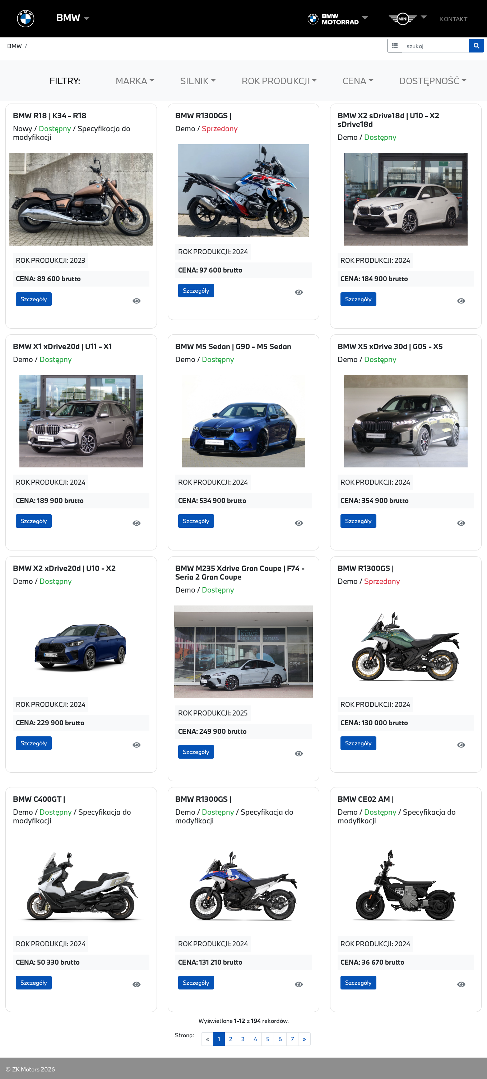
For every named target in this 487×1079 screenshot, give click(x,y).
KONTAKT (454, 19)
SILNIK (194, 81)
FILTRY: (65, 81)
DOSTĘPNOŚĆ (429, 81)
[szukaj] (436, 45)
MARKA (131, 81)
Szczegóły (33, 299)
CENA (354, 81)
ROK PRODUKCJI (276, 81)
